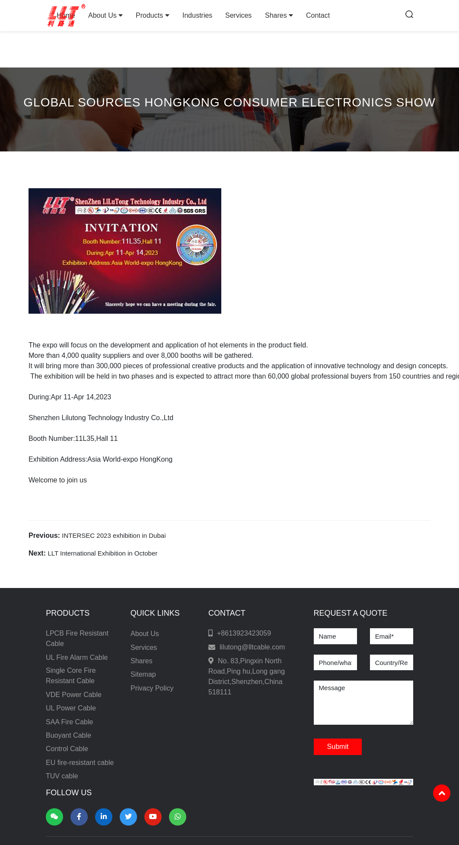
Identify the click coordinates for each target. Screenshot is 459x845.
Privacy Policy (152, 688)
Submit (338, 746)
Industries (197, 15)
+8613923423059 (244, 633)
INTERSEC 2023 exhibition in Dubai (114, 535)
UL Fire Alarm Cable (77, 657)
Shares (279, 15)
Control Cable (67, 748)
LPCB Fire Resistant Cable (77, 638)
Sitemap (143, 674)
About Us (105, 15)
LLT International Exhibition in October (102, 553)
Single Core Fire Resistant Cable (71, 675)
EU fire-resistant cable (80, 762)
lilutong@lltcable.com (252, 647)
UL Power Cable (71, 708)
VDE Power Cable (74, 694)
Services (238, 15)
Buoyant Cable (68, 735)
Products (152, 15)
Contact (318, 15)
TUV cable (62, 776)
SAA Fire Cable (69, 722)
